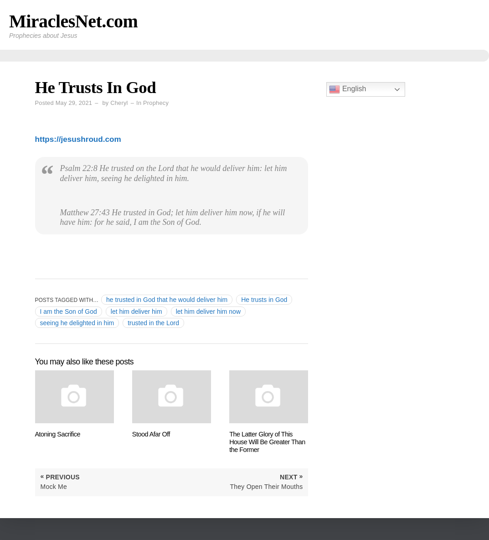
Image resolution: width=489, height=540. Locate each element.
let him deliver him (136, 311)
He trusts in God (264, 299)
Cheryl (119, 102)
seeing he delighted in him (77, 323)
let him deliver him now (208, 311)
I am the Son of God (68, 311)
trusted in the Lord (153, 323)
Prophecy (156, 102)
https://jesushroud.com (78, 139)
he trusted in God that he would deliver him (166, 299)
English (347, 89)
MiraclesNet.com (73, 21)
